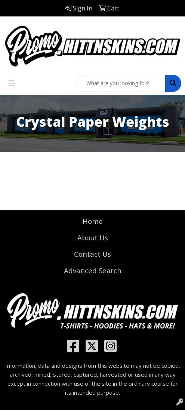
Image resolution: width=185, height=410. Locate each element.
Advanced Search (92, 270)
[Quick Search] (121, 83)
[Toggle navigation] (11, 83)
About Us (92, 237)
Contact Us (92, 254)
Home (93, 221)
